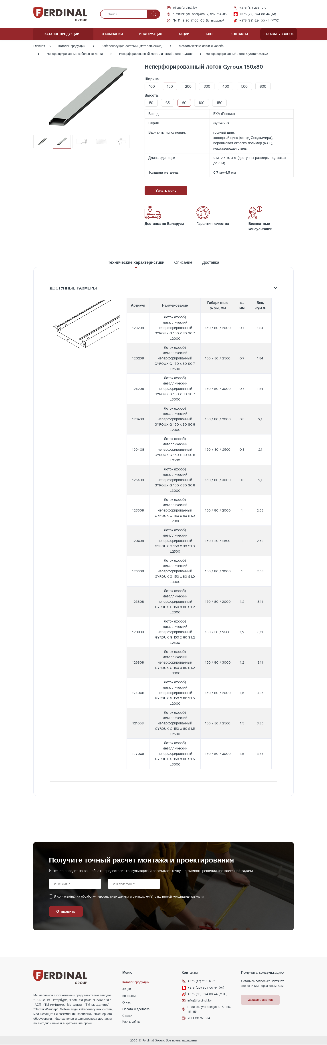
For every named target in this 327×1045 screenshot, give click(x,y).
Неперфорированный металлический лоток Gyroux (155, 54)
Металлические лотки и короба (201, 46)
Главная (39, 46)
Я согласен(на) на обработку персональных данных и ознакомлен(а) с (129, 897)
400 (228, 86)
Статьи (127, 1016)
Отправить (65, 912)
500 (247, 86)
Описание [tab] (183, 262)
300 (209, 86)
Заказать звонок (279, 34)
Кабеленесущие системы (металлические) (132, 46)
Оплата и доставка (135, 1009)
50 (151, 102)
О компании (112, 34)
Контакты (239, 34)
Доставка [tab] (210, 262)
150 (171, 86)
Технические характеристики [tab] (136, 262)
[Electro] (60, 14)
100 (152, 86)
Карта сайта (131, 1022)
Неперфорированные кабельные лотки (75, 54)
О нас (126, 1003)
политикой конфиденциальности (180, 897)
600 (267, 86)
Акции (184, 34)
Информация (150, 34)
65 (168, 102)
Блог (210, 34)
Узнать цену (165, 190)
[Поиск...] (123, 14)
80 (185, 102)
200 (189, 86)
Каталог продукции (71, 46)
